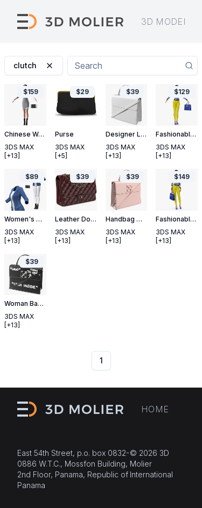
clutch (33, 65)
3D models (167, 21)
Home (155, 409)
